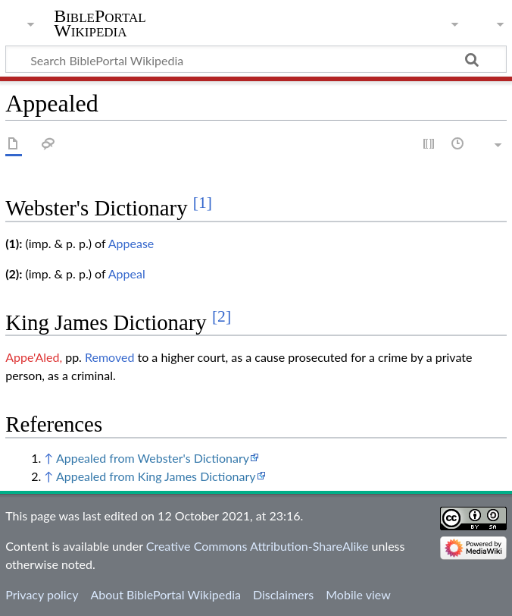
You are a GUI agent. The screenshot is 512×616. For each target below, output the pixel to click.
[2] (221, 316)
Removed (109, 357)
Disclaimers (283, 594)
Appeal (126, 273)
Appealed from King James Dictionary (156, 476)
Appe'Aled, (33, 357)
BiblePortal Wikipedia (99, 23)
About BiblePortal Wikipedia (165, 594)
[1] (202, 202)
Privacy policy (41, 594)
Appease (131, 243)
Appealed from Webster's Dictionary (152, 458)
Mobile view (358, 594)
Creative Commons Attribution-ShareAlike (257, 546)
